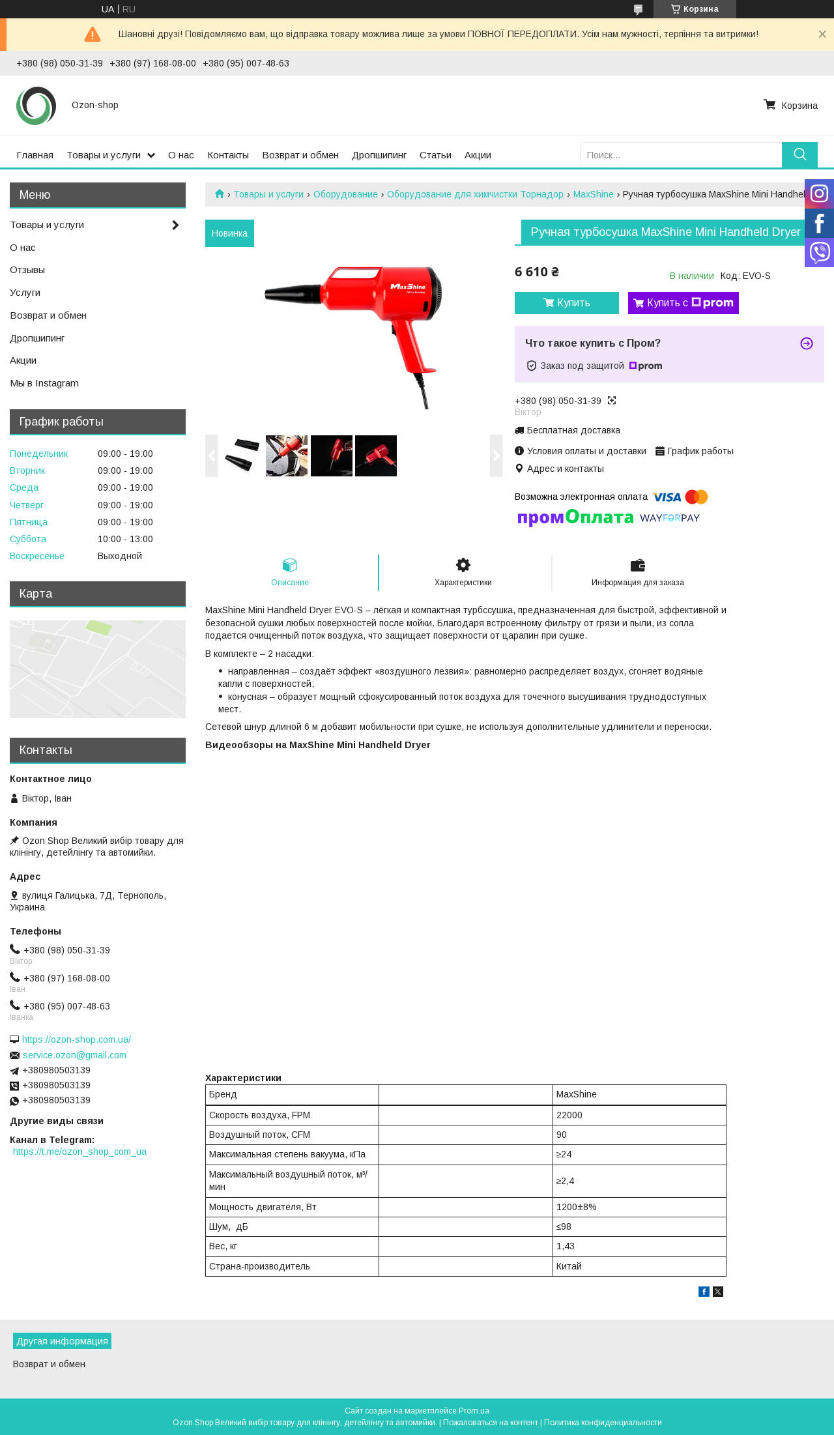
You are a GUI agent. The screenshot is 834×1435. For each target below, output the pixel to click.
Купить (573, 302)
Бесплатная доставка (573, 430)
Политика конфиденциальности (603, 1422)
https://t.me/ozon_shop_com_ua (80, 1151)
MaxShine (593, 194)
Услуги (25, 292)
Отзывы (27, 269)
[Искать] (800, 154)
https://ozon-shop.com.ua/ (76, 1039)
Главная (34, 154)
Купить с (690, 303)
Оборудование (345, 194)
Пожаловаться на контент (490, 1422)
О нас (181, 154)
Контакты (228, 154)
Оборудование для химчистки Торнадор (475, 194)
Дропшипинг (379, 154)
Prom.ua (474, 1410)
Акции (478, 154)
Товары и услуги (103, 154)
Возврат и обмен (300, 154)
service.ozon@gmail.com (74, 1055)
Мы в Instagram (44, 382)
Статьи (436, 154)
